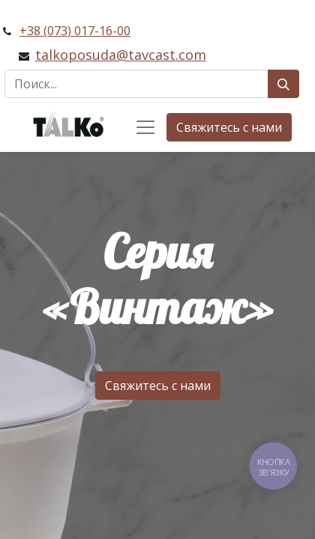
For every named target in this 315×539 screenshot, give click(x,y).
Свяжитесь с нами (229, 127)
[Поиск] (283, 84)
